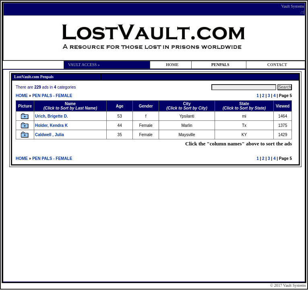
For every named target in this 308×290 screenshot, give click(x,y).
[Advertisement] (155, 223)
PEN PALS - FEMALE (52, 95)
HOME (172, 64)
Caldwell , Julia (49, 135)
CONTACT (277, 64)
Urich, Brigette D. (51, 116)
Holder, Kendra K (51, 125)
